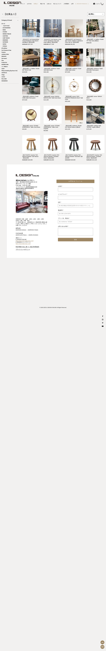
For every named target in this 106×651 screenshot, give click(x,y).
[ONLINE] (12, 5)
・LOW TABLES (6, 38)
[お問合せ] (102, 647)
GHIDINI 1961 (5, 64)
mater (3, 68)
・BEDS (4, 30)
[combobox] (96, 14)
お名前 (60, 186)
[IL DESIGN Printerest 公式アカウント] (103, 323)
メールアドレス (62, 194)
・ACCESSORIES (6, 28)
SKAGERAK (5, 81)
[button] (102, 4)
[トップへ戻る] (102, 642)
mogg (3, 74)
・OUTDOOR (5, 42)
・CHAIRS (4, 32)
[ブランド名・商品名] (75, 221)
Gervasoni (4, 58)
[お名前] (75, 189)
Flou (3, 60)
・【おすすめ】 (6, 25)
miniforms (4, 72)
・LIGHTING (5, 36)
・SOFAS (4, 44)
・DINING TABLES (6, 34)
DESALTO (4, 56)
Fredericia (4, 62)
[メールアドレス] (75, 197)
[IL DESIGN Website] (82, 3)
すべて (3, 23)
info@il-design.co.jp (31, 186)
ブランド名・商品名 (64, 218)
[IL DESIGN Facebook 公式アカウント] (103, 316)
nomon (3, 77)
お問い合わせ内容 (63, 226)
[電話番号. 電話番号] (75, 213)
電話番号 (61, 210)
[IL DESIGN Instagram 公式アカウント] (103, 319)
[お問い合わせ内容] (75, 232)
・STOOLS (4, 46)
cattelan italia (5, 54)
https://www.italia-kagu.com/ (23, 243)
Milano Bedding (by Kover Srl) (9, 70)
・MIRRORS (5, 40)
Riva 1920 (4, 79)
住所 (59, 202)
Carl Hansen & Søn (6, 50)
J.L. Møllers (5, 66)
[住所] (75, 205)
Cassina (4, 52)
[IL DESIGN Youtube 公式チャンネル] (103, 326)
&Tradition (4, 48)
